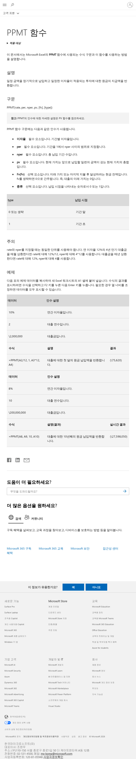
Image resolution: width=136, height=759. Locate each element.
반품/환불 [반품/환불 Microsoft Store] (52, 624)
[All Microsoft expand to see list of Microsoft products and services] (4, 5)
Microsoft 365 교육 (51, 548)
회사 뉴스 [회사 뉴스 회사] (96, 676)
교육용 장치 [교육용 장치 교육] (97, 612)
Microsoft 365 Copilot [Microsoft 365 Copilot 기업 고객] (14, 700)
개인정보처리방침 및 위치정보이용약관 (41, 736)
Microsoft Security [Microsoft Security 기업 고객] (12, 670)
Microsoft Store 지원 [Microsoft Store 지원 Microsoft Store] (57, 618)
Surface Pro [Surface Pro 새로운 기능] (9, 606)
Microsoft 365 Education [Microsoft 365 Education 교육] (103, 624)
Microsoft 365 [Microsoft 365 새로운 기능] (10, 630)
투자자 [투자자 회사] (95, 688)
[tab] (15, 518)
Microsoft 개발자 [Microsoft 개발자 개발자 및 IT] (55, 664)
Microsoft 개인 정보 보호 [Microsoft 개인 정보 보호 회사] (103, 682)
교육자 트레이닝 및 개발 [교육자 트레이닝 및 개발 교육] (103, 636)
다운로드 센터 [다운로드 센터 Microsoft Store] (54, 612)
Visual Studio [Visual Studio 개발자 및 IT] (54, 706)
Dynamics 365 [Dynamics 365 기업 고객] (10, 682)
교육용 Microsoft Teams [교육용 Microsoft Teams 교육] (103, 618)
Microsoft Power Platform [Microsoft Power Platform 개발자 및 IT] (59, 694)
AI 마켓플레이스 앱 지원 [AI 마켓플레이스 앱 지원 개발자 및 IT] (59, 676)
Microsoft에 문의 (13, 736)
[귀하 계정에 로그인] (130, 5)
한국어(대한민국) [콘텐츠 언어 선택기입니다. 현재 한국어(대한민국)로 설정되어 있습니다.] (17, 716)
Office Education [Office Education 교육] (99, 630)
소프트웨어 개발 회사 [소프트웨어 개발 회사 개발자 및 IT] (58, 700)
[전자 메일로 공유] (25, 459)
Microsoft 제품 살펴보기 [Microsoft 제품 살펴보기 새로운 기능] (15, 636)
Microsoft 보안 (80, 548)
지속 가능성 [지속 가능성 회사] (97, 694)
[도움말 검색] (13, 5)
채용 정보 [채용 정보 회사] (96, 664)
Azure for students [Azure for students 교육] (100, 647)
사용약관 (65, 736)
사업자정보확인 (53, 757)
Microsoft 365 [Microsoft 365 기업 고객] (10, 688)
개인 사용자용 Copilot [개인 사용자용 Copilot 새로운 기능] (14, 624)
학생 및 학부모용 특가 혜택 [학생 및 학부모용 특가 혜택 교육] (104, 642)
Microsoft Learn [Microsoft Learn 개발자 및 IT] (55, 670)
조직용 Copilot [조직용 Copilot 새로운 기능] (11, 618)
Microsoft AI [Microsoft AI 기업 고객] (9, 664)
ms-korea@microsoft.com (56, 753)
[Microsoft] (68, 3)
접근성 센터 (110, 548)
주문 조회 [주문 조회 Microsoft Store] (52, 630)
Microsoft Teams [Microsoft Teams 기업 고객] (11, 706)
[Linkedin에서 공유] (16, 459)
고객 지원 (9, 13)
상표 (74, 736)
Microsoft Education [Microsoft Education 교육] (101, 606)
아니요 (96, 587)
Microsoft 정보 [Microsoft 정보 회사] (98, 670)
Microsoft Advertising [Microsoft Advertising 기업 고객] (14, 694)
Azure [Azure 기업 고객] (7, 676)
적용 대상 (15, 43)
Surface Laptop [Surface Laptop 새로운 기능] (11, 612)
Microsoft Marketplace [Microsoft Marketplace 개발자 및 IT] (58, 688)
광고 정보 (82, 736)
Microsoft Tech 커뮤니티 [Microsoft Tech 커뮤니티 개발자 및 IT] (59, 682)
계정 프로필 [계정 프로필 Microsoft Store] (53, 606)
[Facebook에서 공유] (9, 459)
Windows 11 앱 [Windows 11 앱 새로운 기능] (11, 642)
